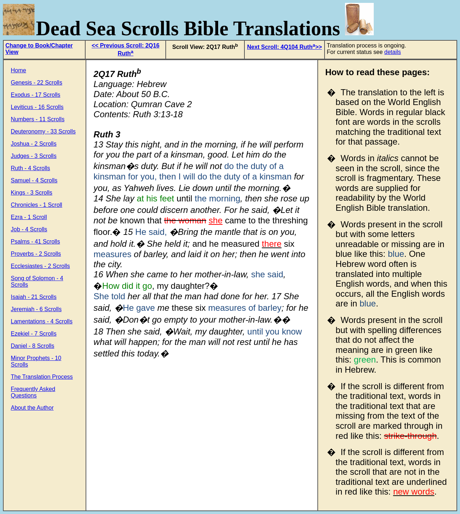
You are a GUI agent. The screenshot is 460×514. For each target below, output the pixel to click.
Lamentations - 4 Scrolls (42, 321)
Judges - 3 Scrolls (33, 156)
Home (18, 70)
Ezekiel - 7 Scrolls (33, 334)
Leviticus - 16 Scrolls (37, 107)
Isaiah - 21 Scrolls (33, 297)
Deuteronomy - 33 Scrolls (43, 131)
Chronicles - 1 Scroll (36, 205)
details (392, 52)
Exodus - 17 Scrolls (35, 95)
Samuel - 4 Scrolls (34, 180)
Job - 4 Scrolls (29, 229)
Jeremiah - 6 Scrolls (36, 309)
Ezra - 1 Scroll (29, 217)
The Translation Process (42, 377)
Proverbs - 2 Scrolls (36, 254)
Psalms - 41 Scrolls (35, 241)
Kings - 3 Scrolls (31, 193)
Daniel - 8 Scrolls (32, 346)
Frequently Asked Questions (33, 392)
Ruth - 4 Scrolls (30, 168)
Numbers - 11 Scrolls (37, 119)
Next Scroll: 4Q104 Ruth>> (284, 47)
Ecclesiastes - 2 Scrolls (40, 266)
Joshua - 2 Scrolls (33, 144)
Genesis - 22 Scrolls (36, 82)
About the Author (32, 408)
